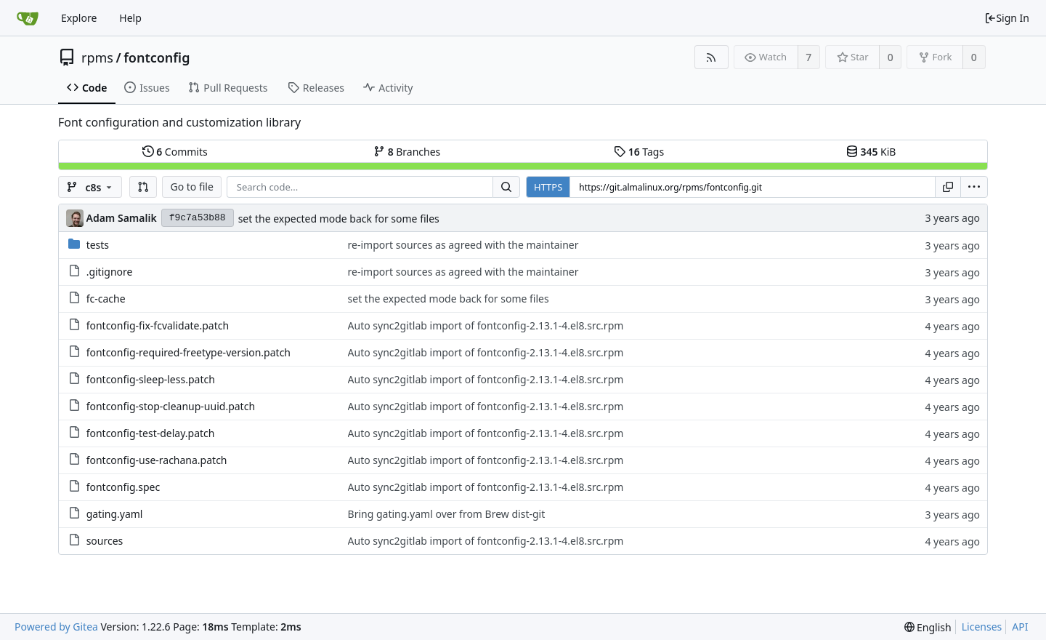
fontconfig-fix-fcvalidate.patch (158, 325)
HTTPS (548, 186)
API (1020, 626)
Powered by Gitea (56, 626)
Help (130, 18)
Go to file (191, 186)
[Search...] (506, 187)
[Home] (27, 18)
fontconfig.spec (123, 487)
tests (97, 245)
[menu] (974, 187)
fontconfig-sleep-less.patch (150, 379)
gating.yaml (114, 514)
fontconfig (156, 57)
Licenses (982, 626)
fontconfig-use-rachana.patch (156, 460)
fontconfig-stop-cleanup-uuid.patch (170, 406)
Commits (175, 152)
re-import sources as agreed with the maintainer (463, 245)
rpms (97, 57)
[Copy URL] (948, 187)
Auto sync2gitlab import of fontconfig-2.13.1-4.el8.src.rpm (486, 325)
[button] (143, 187)
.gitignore (109, 272)
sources (104, 541)
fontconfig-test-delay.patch (150, 433)
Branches (406, 152)
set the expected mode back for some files (338, 218)
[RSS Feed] (711, 57)
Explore (79, 18)
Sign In (1006, 18)
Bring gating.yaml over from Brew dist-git (447, 514)
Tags (639, 152)
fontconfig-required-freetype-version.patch (188, 352)
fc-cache (106, 298)
